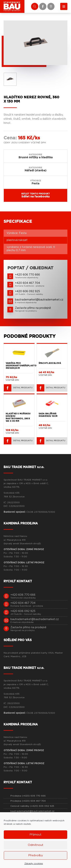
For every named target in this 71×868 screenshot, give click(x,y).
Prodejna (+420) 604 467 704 (28, 801)
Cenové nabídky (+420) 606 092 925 (32, 806)
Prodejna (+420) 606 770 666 (28, 796)
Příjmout (35, 834)
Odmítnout (35, 845)
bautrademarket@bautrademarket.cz (32, 811)
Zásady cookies (33, 863)
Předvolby (35, 855)
